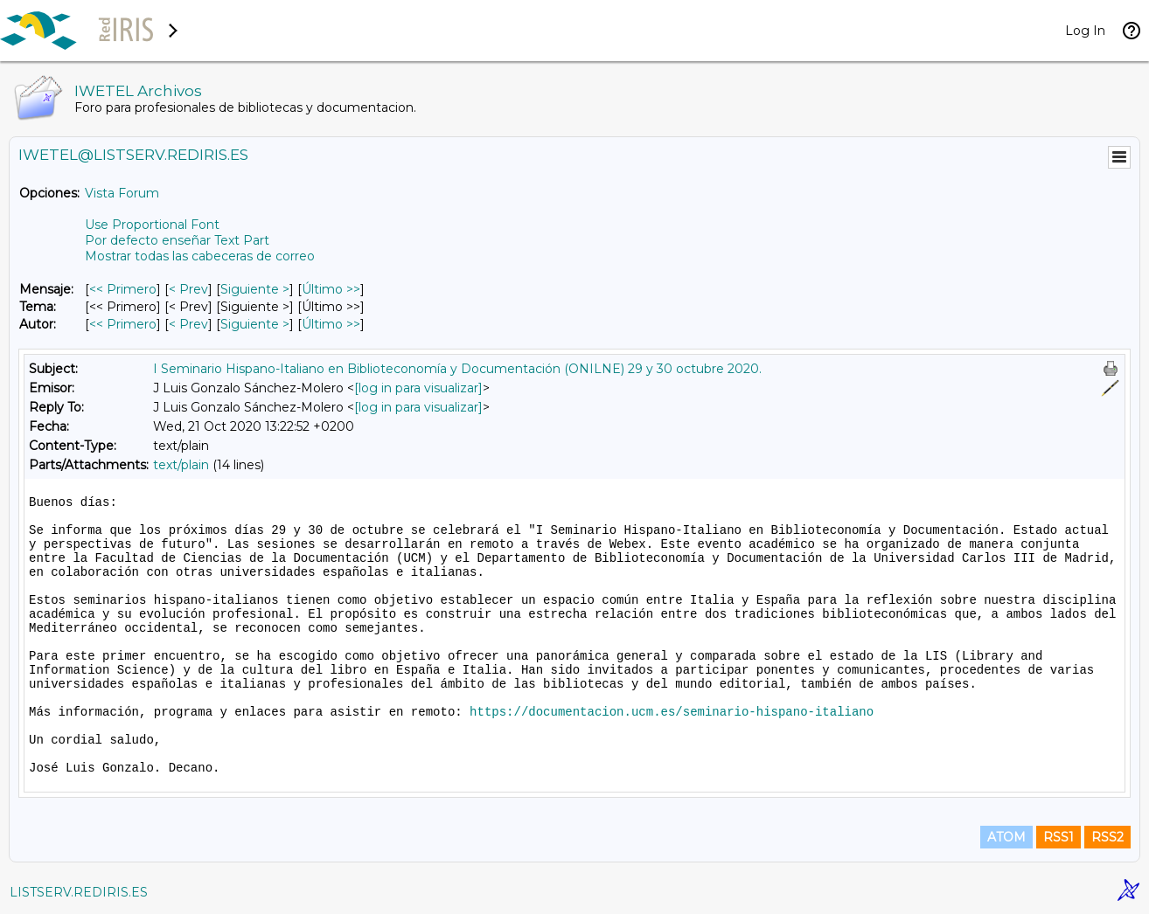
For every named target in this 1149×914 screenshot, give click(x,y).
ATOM (1006, 837)
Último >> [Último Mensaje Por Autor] (331, 324)
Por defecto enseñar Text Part (177, 240)
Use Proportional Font (152, 224)
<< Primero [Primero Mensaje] (123, 289)
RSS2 (1107, 837)
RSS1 (1058, 837)
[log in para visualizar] (418, 388)
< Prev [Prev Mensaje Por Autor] (188, 324)
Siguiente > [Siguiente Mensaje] (254, 289)
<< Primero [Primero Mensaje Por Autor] (123, 324)
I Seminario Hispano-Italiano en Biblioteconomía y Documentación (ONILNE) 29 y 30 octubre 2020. (457, 369)
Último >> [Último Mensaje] (331, 289)
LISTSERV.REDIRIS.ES (79, 892)
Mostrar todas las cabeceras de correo (200, 256)
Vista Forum (122, 193)
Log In (1085, 30)
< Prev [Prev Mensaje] (188, 289)
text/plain (181, 465)
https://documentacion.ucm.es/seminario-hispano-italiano (672, 712)
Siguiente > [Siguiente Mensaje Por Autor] (254, 324)
